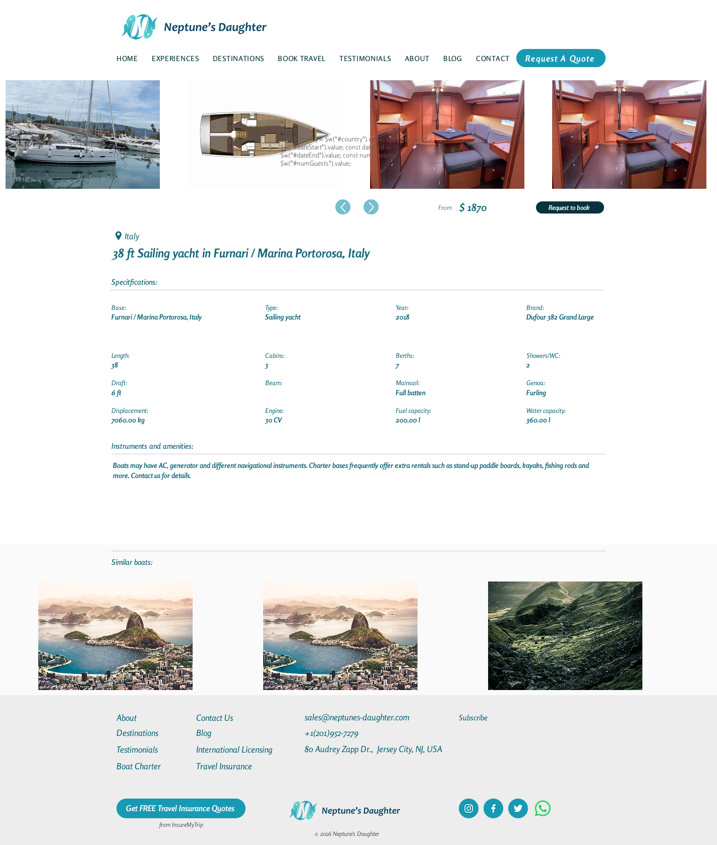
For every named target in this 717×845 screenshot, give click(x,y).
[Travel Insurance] (232, 766)
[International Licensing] (241, 749)
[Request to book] (570, 207)
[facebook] (493, 808)
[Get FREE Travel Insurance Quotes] (181, 808)
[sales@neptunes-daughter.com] (359, 717)
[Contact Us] (232, 717)
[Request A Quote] (561, 58)
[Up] (342, 207)
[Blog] (232, 732)
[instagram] (469, 808)
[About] (152, 717)
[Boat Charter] (152, 766)
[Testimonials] (152, 749)
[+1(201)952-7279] (351, 732)
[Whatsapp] (543, 808)
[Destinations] (152, 732)
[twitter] (518, 808)
